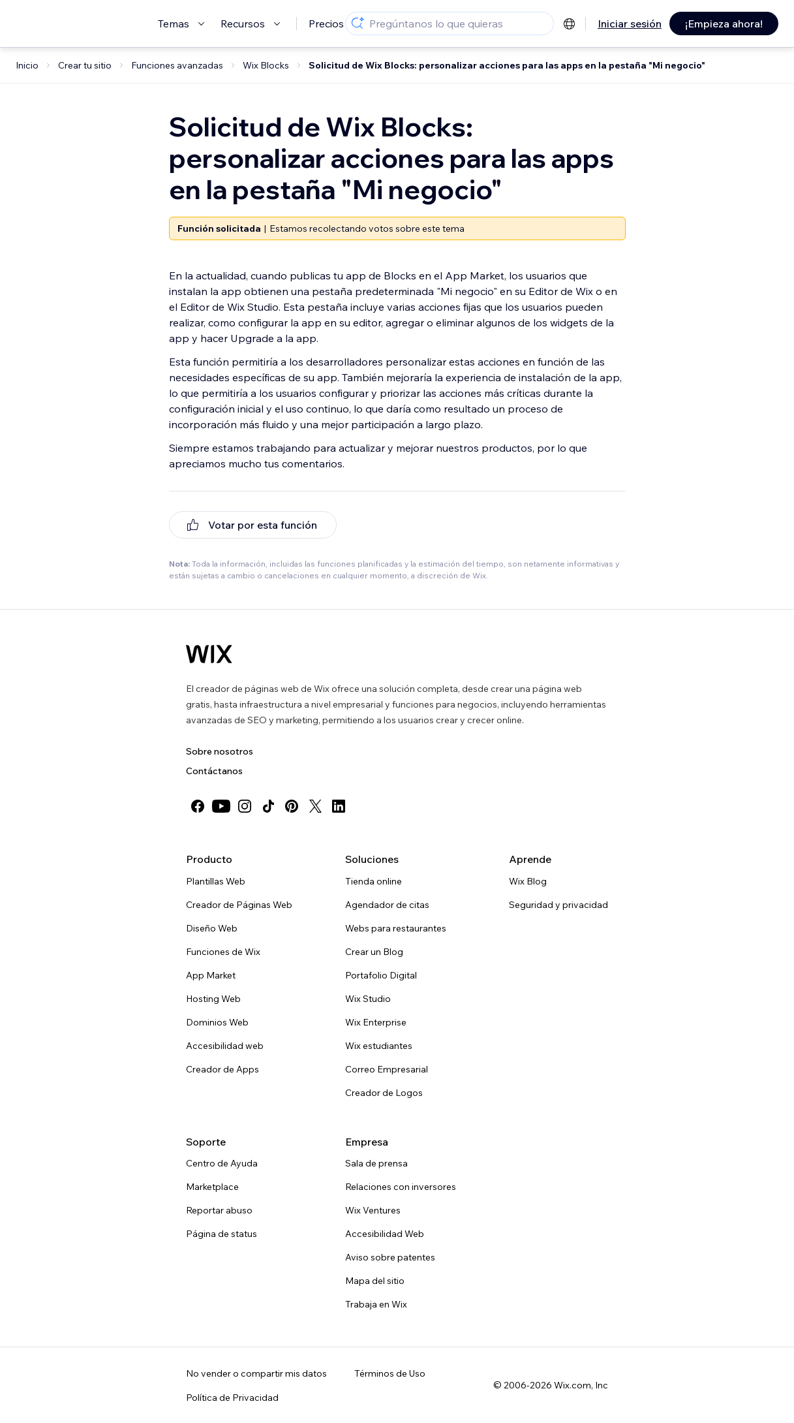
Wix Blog (528, 881)
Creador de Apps (222, 1069)
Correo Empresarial (386, 1069)
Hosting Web (213, 999)
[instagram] (244, 806)
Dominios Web (217, 1022)
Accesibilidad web (225, 1046)
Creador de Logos (384, 1093)
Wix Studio (368, 999)
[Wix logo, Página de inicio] (209, 654)
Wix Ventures (373, 1210)
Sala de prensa (376, 1163)
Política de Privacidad (232, 1397)
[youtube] (221, 806)
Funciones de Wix (223, 952)
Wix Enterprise (375, 1022)
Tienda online (373, 881)
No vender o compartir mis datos (256, 1373)
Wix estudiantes (378, 1046)
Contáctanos (214, 771)
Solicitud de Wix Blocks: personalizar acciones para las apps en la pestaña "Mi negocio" (507, 65)
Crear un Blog (374, 952)
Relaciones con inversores (400, 1187)
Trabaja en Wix (376, 1304)
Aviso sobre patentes (390, 1257)
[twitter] (315, 806)
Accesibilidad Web (384, 1234)
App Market (211, 975)
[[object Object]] (253, 525)
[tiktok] (268, 806)
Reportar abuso (219, 1210)
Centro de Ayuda (222, 1163)
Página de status (221, 1234)
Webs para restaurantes (395, 928)
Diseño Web (211, 928)
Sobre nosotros (219, 751)
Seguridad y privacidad (558, 905)
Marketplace (212, 1187)
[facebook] (197, 806)
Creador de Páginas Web (239, 905)
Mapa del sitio (375, 1281)
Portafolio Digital (381, 975)
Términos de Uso (389, 1373)
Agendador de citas (387, 905)
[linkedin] (338, 806)
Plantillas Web (215, 881)
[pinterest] (291, 806)
